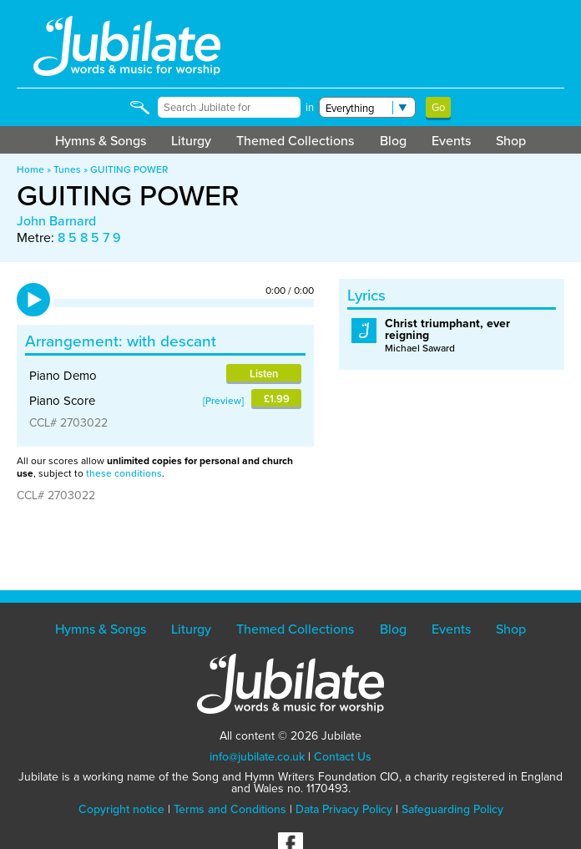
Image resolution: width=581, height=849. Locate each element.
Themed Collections (295, 140)
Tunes (67, 169)
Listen (264, 374)
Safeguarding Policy (452, 809)
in (310, 107)
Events (451, 140)
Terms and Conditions (230, 809)
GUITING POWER (129, 169)
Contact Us (342, 757)
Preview (223, 400)
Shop (511, 140)
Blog (393, 140)
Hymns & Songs (100, 140)
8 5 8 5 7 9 (89, 237)
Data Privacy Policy (344, 809)
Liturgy (191, 140)
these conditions (124, 473)
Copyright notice (121, 809)
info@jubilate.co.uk (257, 757)
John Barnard (56, 220)
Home (30, 169)
